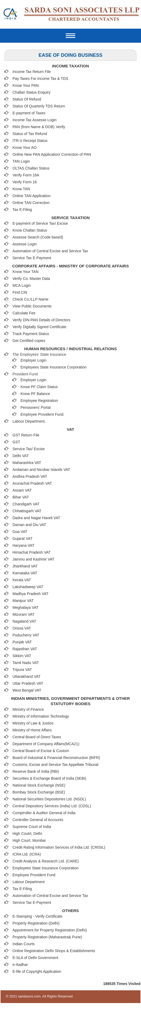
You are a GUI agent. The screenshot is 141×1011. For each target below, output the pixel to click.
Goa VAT (20, 532)
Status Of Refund (27, 99)
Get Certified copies (29, 341)
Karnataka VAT (25, 573)
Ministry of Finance (28, 709)
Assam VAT (22, 490)
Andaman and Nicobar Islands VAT (41, 469)
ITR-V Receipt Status (30, 140)
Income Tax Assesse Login (35, 120)
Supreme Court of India (32, 827)
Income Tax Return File (32, 72)
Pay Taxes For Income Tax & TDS (40, 78)
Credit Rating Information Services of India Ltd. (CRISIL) (59, 847)
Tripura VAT (22, 669)
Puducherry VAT (26, 635)
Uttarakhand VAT (26, 676)
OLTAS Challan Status (31, 168)
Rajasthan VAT (25, 649)
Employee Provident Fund (34, 875)
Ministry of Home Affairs (32, 730)
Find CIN (20, 292)
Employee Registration (39, 400)
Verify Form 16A (26, 175)
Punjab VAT (22, 642)
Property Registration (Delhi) (36, 923)
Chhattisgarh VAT (27, 511)
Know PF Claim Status (39, 387)
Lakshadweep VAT (28, 587)
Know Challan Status (30, 230)
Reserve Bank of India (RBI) (36, 771)
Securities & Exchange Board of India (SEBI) (49, 778)
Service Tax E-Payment (32, 258)
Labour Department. (29, 421)
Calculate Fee (24, 313)
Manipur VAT (23, 600)
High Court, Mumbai (29, 840)
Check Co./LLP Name (30, 299)
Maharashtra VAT (27, 463)
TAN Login (21, 161)
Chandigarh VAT (26, 504)
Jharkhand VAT (25, 566)
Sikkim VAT (22, 656)
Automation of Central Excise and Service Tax (50, 251)
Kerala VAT (22, 580)
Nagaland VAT (24, 621)
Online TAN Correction (31, 203)
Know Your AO (24, 147)
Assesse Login (25, 244)
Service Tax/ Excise (29, 449)
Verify (61, 127)
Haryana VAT (23, 545)
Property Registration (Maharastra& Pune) (47, 937)
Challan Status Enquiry (31, 92)
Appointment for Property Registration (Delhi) (50, 930)
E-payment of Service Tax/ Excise (40, 223)
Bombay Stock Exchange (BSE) (39, 792)
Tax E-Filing (22, 209)
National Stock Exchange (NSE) (39, 785)
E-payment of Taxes (29, 113)
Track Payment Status (31, 334)
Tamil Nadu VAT (26, 663)
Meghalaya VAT (26, 607)
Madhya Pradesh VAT (30, 594)
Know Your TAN (26, 272)
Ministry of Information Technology (41, 716)
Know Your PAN (26, 85)
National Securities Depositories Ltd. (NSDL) (49, 799)
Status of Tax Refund (30, 134)
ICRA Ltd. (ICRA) (27, 854)
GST (16, 442)
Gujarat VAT (22, 538)
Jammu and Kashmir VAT (33, 559)
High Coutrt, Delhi (27, 833)
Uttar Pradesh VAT (28, 683)
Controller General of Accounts (38, 820)
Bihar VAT (21, 497)
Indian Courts (24, 944)
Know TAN (21, 189)
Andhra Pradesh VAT (30, 476)
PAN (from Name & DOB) (34, 127)
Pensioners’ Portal (35, 407)
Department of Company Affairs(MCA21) (46, 744)
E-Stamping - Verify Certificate (38, 916)
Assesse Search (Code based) (38, 237)
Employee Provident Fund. (42, 414)
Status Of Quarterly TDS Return (39, 106)
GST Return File (26, 435)
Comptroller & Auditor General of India (44, 813)
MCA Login (22, 285)
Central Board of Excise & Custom (41, 751)
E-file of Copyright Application (37, 971)
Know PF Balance (35, 394)
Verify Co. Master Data (31, 278)
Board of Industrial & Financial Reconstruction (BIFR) (56, 758)
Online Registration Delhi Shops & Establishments (54, 951)
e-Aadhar (20, 964)
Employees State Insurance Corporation (53, 367)
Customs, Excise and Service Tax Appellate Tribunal (55, 764)
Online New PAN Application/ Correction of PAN (52, 154)
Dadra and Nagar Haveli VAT (36, 518)
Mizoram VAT (24, 614)
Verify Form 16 (25, 182)
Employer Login (33, 360)
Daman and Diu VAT (29, 525)
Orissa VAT (22, 628)
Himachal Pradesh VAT (32, 552)
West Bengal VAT (27, 690)
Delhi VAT (21, 456)
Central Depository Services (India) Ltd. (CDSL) (52, 806)
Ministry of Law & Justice (33, 723)
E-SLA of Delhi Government (35, 958)
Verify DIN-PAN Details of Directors (41, 320)
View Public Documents (32, 306)
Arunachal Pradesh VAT (32, 483)
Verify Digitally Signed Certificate (39, 327)
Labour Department (29, 882)
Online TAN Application (32, 196)
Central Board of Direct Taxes (37, 737)
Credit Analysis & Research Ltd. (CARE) (46, 861)
